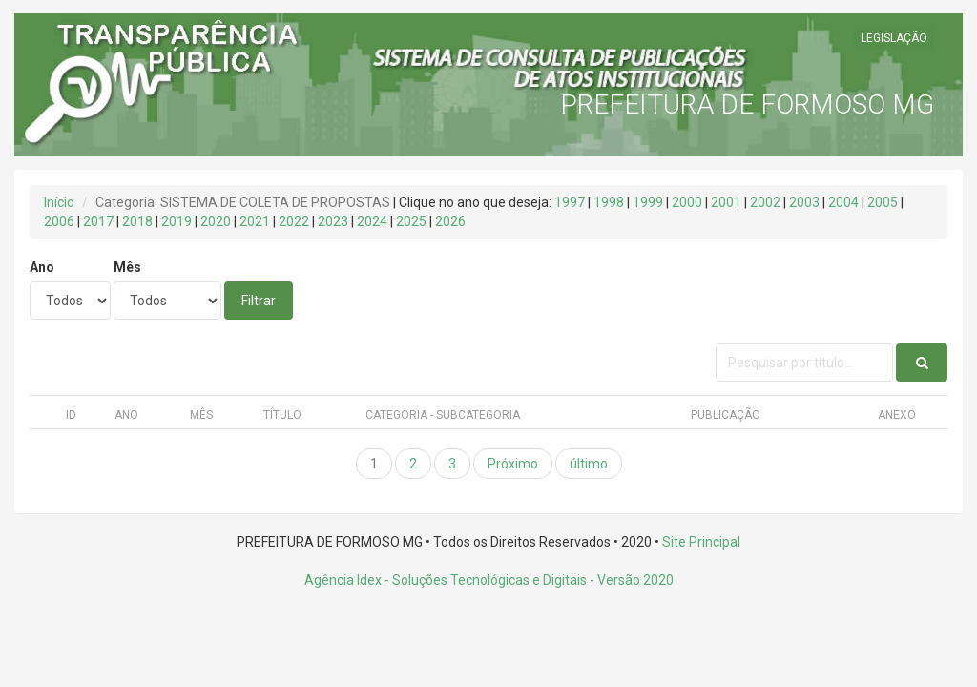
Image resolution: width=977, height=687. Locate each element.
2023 (333, 221)
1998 (608, 202)
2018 (137, 221)
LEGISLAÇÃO (894, 38)
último (589, 463)
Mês (127, 267)
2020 (215, 221)
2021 (254, 221)
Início (59, 202)
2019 (176, 221)
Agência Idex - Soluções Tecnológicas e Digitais (445, 580)
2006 (59, 221)
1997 (569, 202)
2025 (411, 221)
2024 (372, 221)
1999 (648, 202)
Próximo (513, 463)
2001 (726, 202)
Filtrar (258, 300)
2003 (804, 202)
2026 (450, 221)
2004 (843, 202)
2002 (765, 202)
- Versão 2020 (630, 580)
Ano (42, 267)
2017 (98, 221)
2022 (294, 221)
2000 (687, 202)
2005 (882, 202)
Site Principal (701, 542)
